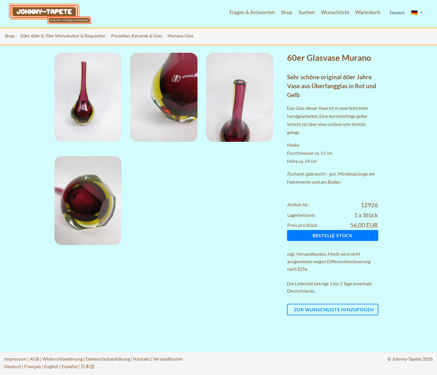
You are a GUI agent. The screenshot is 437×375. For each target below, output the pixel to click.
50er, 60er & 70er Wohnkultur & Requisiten (63, 35)
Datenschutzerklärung (108, 358)
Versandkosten (311, 254)
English (51, 366)
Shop (286, 12)
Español (69, 366)
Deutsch (12, 366)
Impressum (15, 358)
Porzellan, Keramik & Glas (136, 35)
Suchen (307, 12)
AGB (34, 358)
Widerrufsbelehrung (62, 358)
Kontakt (141, 358)
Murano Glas (180, 35)
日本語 (87, 366)
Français (32, 366)
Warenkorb (367, 12)
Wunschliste (335, 12)
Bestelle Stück (333, 235)
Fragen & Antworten (252, 12)
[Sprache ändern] (417, 13)
